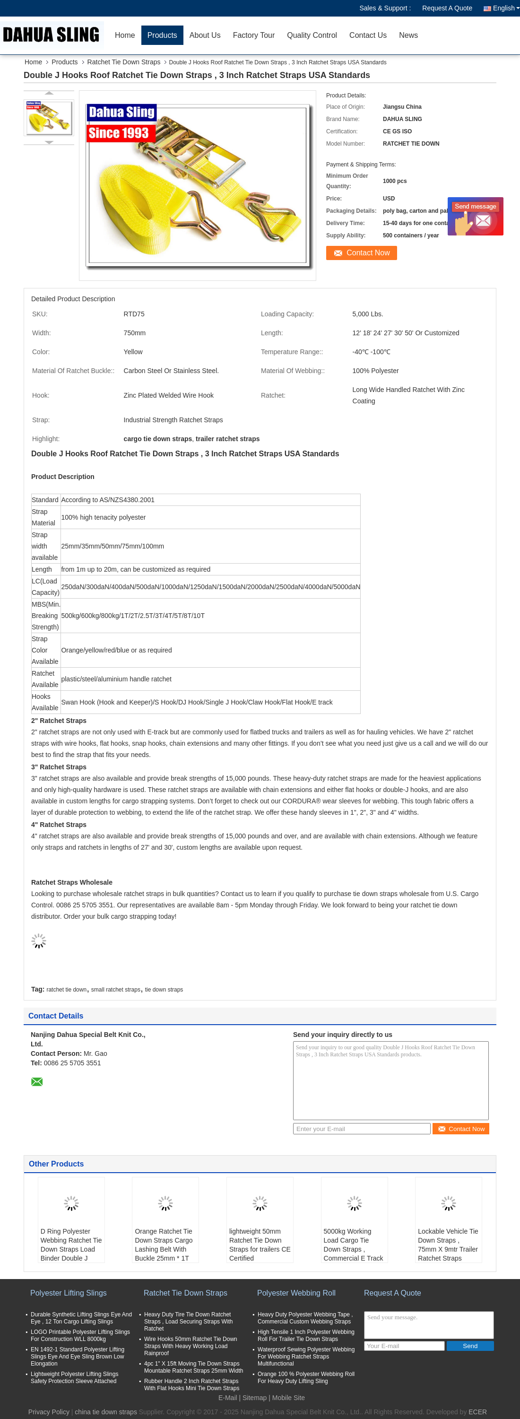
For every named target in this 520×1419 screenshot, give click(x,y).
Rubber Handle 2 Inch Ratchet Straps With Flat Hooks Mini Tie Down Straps (191, 1385)
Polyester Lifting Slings (68, 1293)
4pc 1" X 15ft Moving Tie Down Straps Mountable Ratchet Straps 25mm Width (193, 1367)
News (408, 35)
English (506, 8)
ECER (477, 1412)
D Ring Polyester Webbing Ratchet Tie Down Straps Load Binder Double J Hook (71, 1249)
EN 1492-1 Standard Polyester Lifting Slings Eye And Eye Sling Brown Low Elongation (77, 1356)
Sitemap (255, 1398)
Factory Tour (254, 35)
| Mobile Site (287, 1398)
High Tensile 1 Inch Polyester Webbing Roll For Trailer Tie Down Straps (306, 1335)
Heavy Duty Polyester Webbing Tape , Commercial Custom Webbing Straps (305, 1318)
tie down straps (164, 989)
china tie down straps (106, 1412)
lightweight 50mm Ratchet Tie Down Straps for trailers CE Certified (260, 1244)
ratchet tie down (66, 989)
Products (162, 35)
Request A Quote (447, 8)
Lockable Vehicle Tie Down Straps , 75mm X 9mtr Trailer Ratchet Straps (448, 1244)
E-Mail (227, 1398)
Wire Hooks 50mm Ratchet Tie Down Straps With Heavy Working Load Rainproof (190, 1346)
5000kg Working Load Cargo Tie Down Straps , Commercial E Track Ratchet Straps (353, 1249)
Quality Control (312, 35)
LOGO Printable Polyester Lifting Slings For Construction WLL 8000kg (80, 1335)
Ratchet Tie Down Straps (124, 62)
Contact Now (368, 253)
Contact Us (368, 35)
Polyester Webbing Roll (296, 1293)
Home (125, 35)
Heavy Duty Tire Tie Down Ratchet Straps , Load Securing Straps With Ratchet (188, 1321)
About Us (205, 35)
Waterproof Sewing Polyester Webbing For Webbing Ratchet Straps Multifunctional (306, 1356)
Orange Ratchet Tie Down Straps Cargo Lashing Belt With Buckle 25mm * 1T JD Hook (163, 1249)
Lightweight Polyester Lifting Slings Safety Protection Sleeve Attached (74, 1377)
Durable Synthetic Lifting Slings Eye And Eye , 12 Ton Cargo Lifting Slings (81, 1318)
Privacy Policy (48, 1412)
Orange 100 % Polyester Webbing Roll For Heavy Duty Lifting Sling (306, 1377)
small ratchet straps (115, 989)
